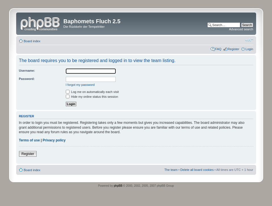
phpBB (118, 185)
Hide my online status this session (92, 96)
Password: (27, 78)
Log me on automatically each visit (92, 92)
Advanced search (241, 29)
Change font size (249, 40)
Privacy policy (54, 140)
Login (249, 49)
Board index (32, 41)
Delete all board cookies (197, 169)
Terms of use (29, 140)
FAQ (218, 49)
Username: (27, 70)
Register (233, 49)
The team (170, 169)
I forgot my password (80, 84)
